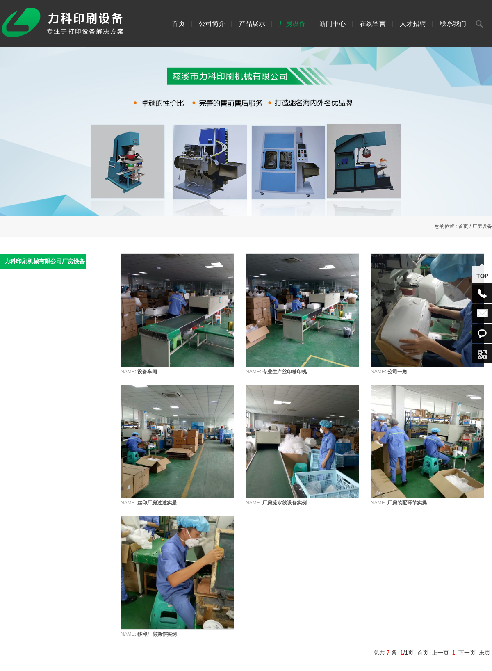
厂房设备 (292, 23)
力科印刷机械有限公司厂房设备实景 (45, 263)
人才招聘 (413, 23)
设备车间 (147, 371)
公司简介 (212, 23)
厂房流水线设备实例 (284, 503)
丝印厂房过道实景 (157, 503)
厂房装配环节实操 (407, 503)
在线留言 (373, 23)
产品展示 (252, 23)
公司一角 (397, 371)
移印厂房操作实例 (157, 634)
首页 (178, 23)
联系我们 (453, 23)
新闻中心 (332, 23)
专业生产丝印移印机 (284, 371)
